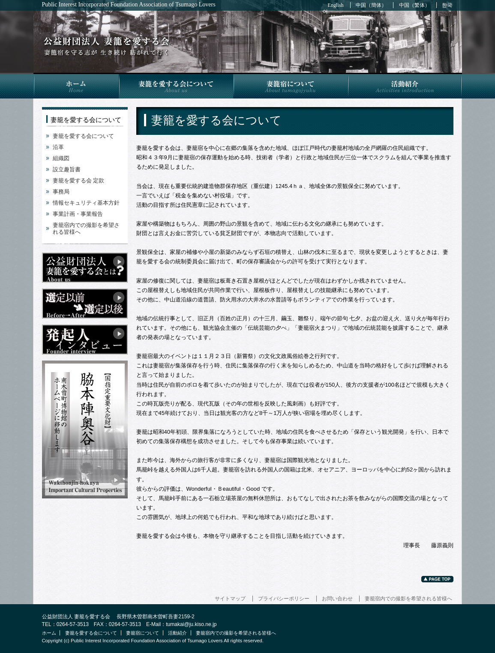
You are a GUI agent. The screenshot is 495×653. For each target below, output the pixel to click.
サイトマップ (230, 599)
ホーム (76, 85)
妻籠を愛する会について (176, 85)
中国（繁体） (414, 5)
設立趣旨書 (67, 169)
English (336, 5)
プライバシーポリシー (283, 599)
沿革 (58, 147)
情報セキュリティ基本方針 (86, 203)
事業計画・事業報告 (78, 214)
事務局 (61, 191)
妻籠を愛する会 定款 (78, 180)
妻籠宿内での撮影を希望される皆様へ (408, 599)
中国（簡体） (371, 5)
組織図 (61, 158)
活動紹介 (405, 85)
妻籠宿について (290, 85)
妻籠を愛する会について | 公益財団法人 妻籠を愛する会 (106, 46)
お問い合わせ (337, 599)
